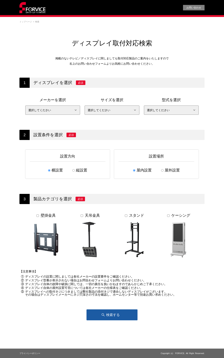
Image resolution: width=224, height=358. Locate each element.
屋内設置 (144, 170)
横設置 (57, 170)
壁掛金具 (46, 235)
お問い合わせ (193, 7)
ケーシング (178, 235)
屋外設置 (172, 170)
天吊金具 (90, 235)
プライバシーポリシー (29, 353)
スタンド (134, 235)
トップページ (25, 22)
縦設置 (81, 170)
